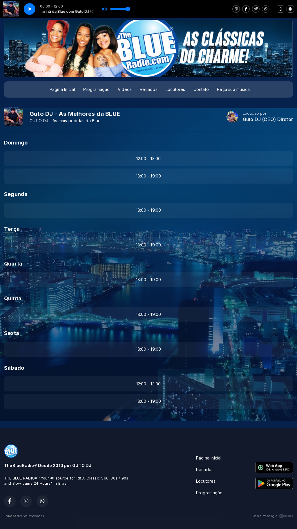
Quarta (13, 264)
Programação (96, 89)
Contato (201, 89)
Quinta (12, 298)
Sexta (11, 333)
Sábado (14, 368)
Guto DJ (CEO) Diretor (268, 119)
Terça (12, 229)
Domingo (16, 143)
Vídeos (125, 89)
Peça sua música (233, 89)
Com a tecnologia (273, 516)
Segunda (16, 194)
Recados (148, 89)
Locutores (175, 89)
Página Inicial (62, 89)
